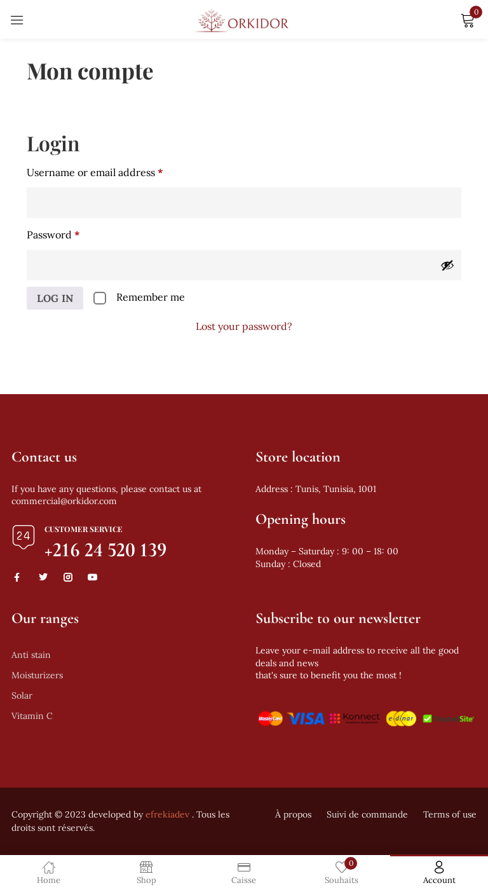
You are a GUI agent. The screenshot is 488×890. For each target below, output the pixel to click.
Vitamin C (32, 716)
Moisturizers (37, 675)
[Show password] (447, 265)
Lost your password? (244, 326)
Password (75, 232)
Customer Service (83, 529)
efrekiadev (167, 814)
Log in (55, 298)
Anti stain (31, 655)
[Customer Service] (23, 537)
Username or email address (117, 170)
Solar (21, 695)
